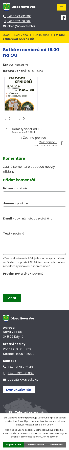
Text (13, 233)
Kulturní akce (41, 35)
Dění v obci (21, 35)
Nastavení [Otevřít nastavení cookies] (56, 444)
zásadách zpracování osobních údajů (26, 266)
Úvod (6, 35)
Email (27, 218)
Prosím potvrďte (23, 273)
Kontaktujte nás (19, 389)
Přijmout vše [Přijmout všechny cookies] (13, 444)
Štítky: (8, 65)
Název (15, 188)
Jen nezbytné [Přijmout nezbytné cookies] (35, 444)
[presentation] (28, 284)
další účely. (47, 424)
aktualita (21, 65)
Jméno (15, 203)
